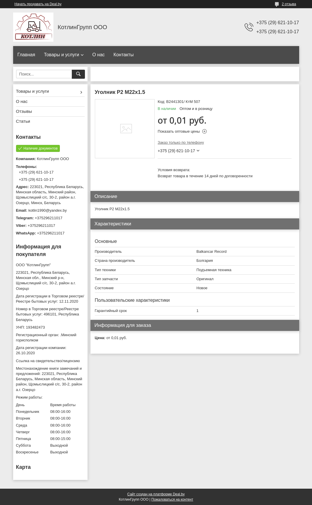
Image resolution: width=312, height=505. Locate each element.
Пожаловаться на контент (172, 499)
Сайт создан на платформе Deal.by (156, 494)
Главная (26, 54)
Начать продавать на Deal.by (38, 4)
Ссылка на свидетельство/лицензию (48, 361)
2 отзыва (289, 4)
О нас (98, 54)
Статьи (23, 121)
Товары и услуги (61, 54)
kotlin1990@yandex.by (47, 210)
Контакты (124, 54)
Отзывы (24, 111)
